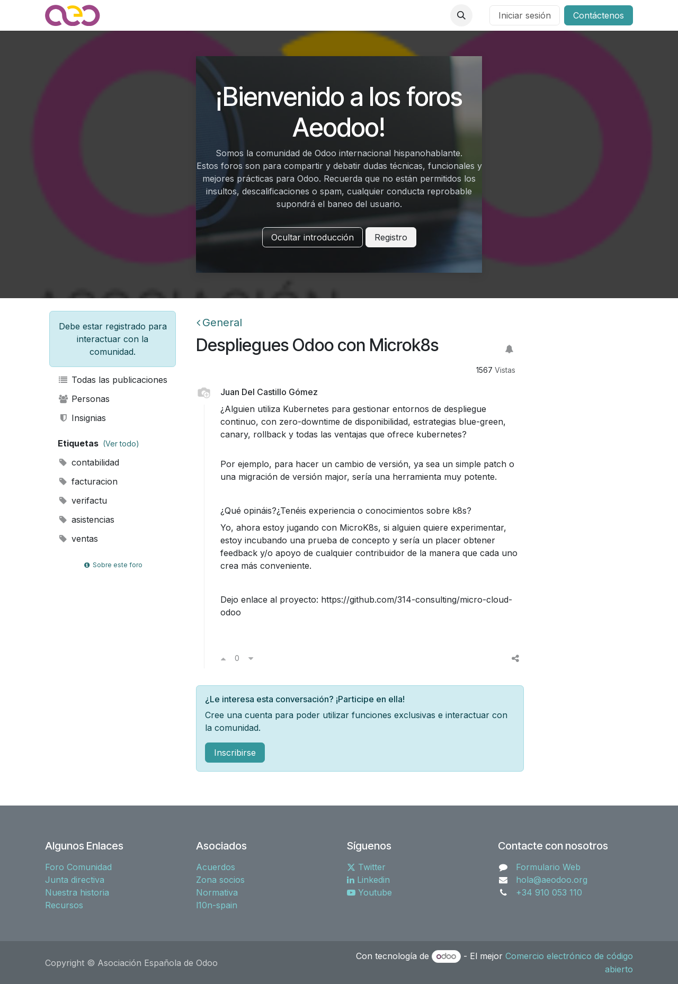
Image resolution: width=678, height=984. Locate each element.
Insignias (82, 418)
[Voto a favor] (223, 658)
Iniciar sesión (524, 15)
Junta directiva (74, 879)
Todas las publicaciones (112, 379)
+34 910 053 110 (549, 892)
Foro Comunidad (78, 867)
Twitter (366, 867)
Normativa (217, 892)
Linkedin (368, 879)
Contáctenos (598, 15)
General (219, 322)
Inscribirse (235, 752)
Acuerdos (215, 867)
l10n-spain (216, 905)
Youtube (369, 892)
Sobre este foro (112, 565)
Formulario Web (548, 867)
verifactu (82, 500)
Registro (390, 237)
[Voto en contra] (251, 658)
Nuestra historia (77, 892)
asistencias (86, 519)
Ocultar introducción (312, 237)
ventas (78, 538)
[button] (461, 15)
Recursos (64, 905)
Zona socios (220, 879)
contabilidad (88, 462)
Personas (84, 398)
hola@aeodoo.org (551, 879)
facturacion (88, 481)
